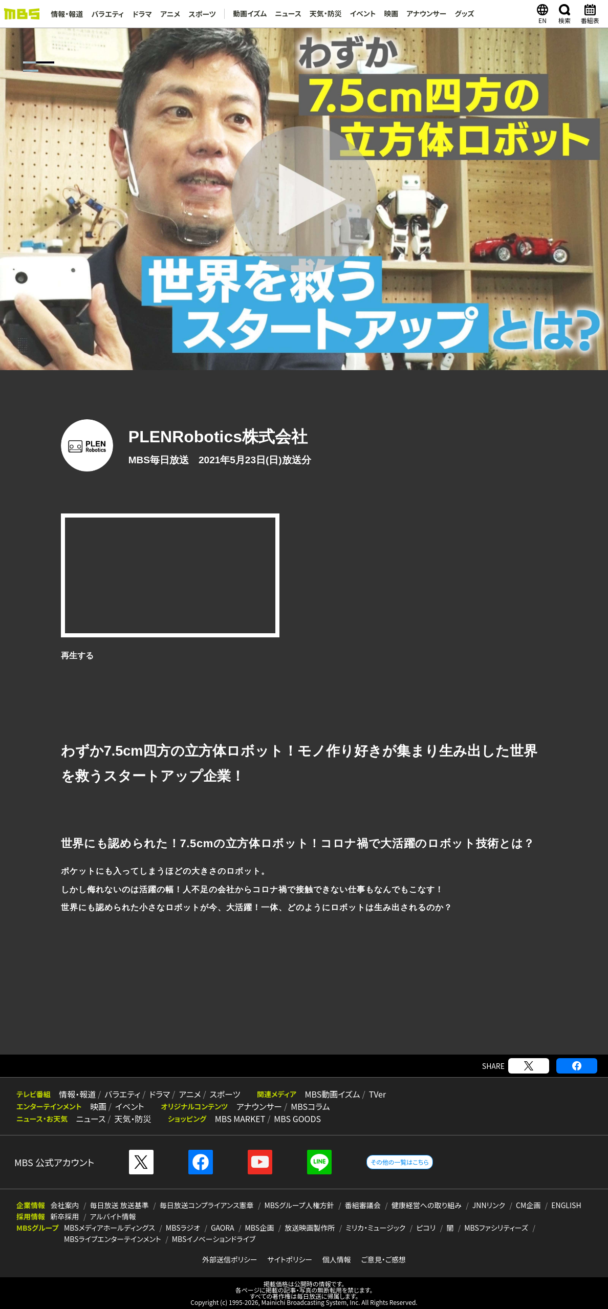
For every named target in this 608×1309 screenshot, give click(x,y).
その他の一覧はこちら (399, 1161)
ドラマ (141, 14)
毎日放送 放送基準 (119, 1205)
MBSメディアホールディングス (109, 1227)
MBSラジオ (183, 1227)
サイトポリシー (289, 1259)
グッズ (464, 14)
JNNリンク (488, 1205)
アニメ (170, 14)
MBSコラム (308, 1106)
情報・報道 (67, 14)
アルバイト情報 (113, 1216)
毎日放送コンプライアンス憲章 (207, 1205)
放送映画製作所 (310, 1227)
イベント (362, 14)
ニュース (287, 14)
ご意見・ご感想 (383, 1259)
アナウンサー (426, 14)
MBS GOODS (295, 1118)
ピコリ (426, 1227)
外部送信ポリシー (229, 1259)
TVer (374, 1094)
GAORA (222, 1227)
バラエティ (107, 14)
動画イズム (249, 14)
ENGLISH (566, 1205)
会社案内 (65, 1205)
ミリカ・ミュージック (375, 1227)
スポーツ (201, 14)
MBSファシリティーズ (496, 1227)
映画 (390, 14)
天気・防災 (325, 14)
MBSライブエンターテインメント (112, 1239)
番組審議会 (363, 1205)
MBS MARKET (238, 1118)
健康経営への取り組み (427, 1205)
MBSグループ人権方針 (299, 1205)
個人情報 (336, 1259)
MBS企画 (259, 1227)
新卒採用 (65, 1216)
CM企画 (528, 1205)
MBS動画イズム (329, 1094)
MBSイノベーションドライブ (213, 1239)
